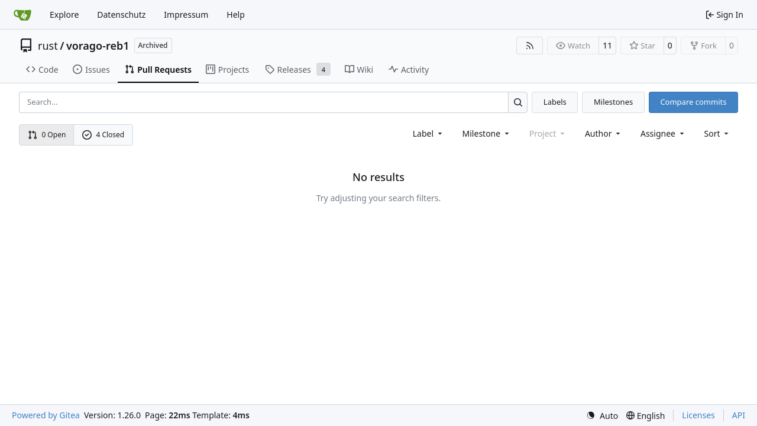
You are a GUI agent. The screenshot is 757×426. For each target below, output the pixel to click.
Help (236, 14)
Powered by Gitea (46, 415)
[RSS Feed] (530, 45)
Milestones (613, 101)
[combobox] (428, 133)
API (738, 415)
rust (48, 45)
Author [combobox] (603, 133)
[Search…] (518, 102)
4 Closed (103, 135)
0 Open (47, 135)
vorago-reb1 (98, 45)
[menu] (718, 133)
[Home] (22, 14)
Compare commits (693, 101)
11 (607, 45)
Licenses (698, 415)
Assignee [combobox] (663, 133)
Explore (64, 14)
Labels (555, 101)
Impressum (186, 14)
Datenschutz (121, 14)
